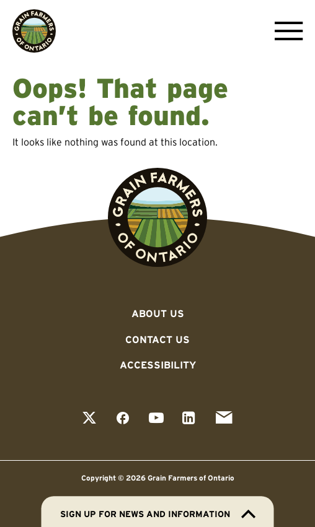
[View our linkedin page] (188, 418)
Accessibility (158, 364)
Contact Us (157, 339)
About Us (157, 313)
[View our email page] (224, 418)
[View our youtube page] (156, 418)
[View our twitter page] (89, 418)
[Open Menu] (285, 31)
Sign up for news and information (157, 514)
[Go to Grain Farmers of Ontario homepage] (34, 31)
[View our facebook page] (122, 418)
